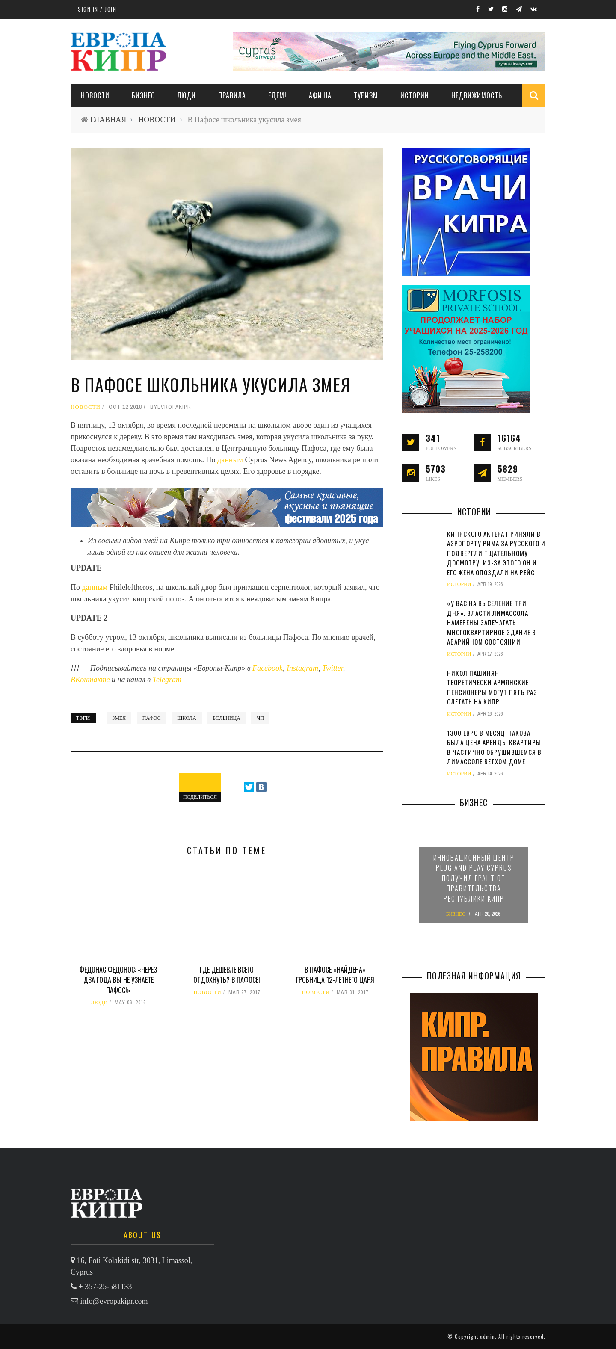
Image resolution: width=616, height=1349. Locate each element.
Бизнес (143, 95)
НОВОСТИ (95, 95)
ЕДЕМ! (277, 95)
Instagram (302, 668)
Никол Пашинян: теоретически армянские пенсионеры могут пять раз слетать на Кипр (492, 687)
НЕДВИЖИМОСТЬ (476, 95)
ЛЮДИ (186, 95)
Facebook (267, 668)
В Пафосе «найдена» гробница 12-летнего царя (335, 974)
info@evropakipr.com (114, 1301)
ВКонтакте (91, 679)
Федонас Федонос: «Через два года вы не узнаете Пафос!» (118, 979)
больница (226, 718)
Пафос (151, 718)
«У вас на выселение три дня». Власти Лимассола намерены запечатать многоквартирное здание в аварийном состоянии (491, 622)
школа (186, 718)
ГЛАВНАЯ (108, 119)
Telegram (167, 679)
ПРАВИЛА (232, 95)
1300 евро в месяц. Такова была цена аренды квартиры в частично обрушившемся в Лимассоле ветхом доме (494, 747)
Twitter (332, 668)
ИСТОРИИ (414, 95)
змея (119, 718)
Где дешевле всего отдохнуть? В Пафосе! (226, 974)
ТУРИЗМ (366, 95)
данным (231, 460)
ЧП (260, 718)
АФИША (320, 95)
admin (487, 1336)
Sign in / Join (97, 9)
